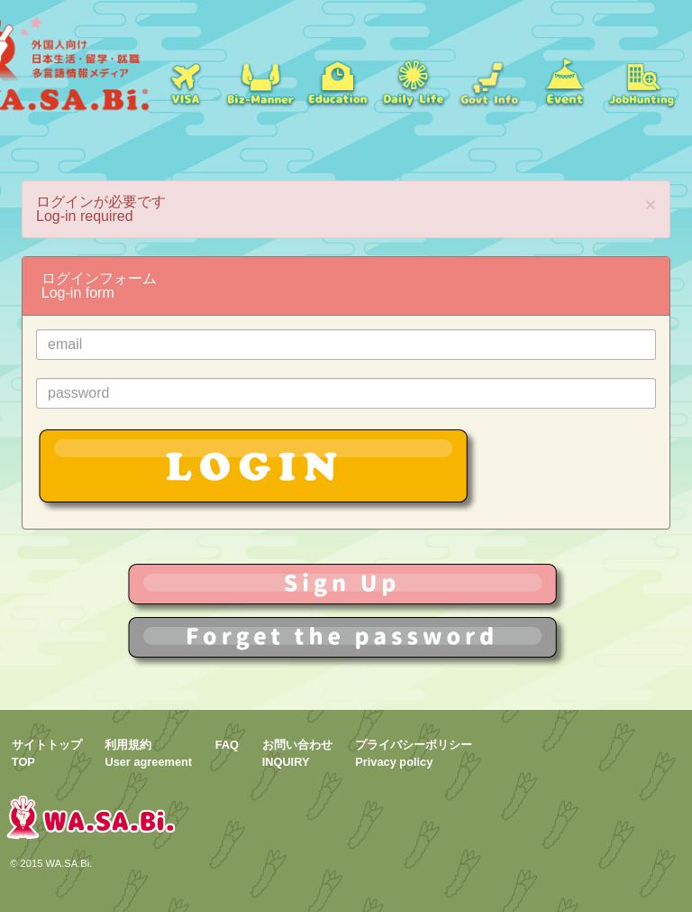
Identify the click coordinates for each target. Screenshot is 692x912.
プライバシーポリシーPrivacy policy (413, 753)
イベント (565, 81)
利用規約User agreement (148, 753)
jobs (641, 81)
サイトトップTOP (47, 753)
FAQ (227, 744)
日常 (412, 81)
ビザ (184, 81)
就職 (260, 81)
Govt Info (489, 81)
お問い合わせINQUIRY (297, 753)
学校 (337, 81)
